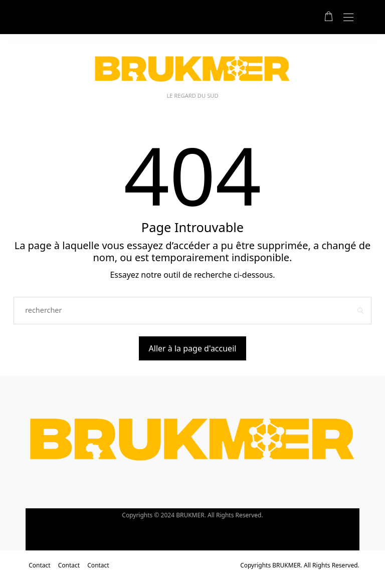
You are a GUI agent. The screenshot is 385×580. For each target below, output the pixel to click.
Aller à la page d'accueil (193, 348)
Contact (39, 565)
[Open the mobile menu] (348, 18)
